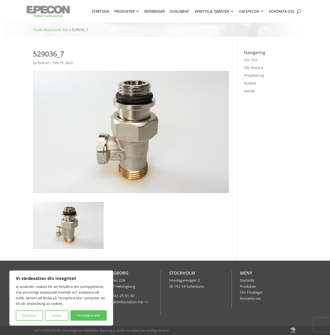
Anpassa (29, 315)
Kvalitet (250, 83)
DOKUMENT (179, 11)
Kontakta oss (250, 298)
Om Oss (250, 59)
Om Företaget (251, 292)
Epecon (43, 62)
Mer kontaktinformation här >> (123, 301)
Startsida (247, 280)
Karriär (249, 90)
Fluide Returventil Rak (50, 29)
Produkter (248, 286)
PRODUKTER (124, 11)
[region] (61, 298)
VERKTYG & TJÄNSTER (212, 11)
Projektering (254, 75)
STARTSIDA (100, 11)
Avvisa (57, 315)
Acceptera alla (88, 315)
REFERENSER (154, 11)
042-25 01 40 (122, 295)
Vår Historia (253, 67)
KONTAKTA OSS (281, 11)
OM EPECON (249, 11)
